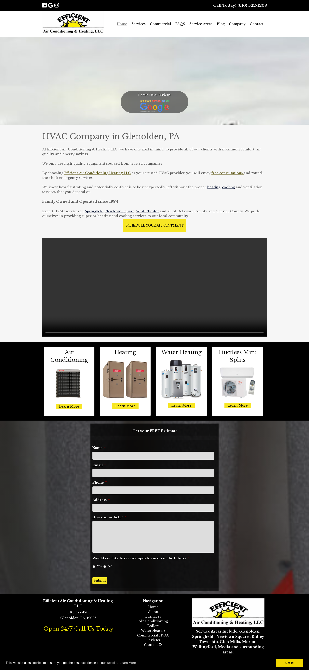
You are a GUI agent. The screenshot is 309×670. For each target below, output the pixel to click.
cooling (228, 187)
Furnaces (153, 616)
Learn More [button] (128, 662)
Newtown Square (119, 211)
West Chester (147, 211)
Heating (125, 352)
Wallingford (204, 647)
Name (99, 448)
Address (101, 500)
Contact (256, 24)
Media (224, 647)
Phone (99, 482)
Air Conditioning (153, 621)
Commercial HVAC (153, 635)
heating (213, 187)
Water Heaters (153, 631)
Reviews (153, 640)
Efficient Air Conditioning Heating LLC (97, 173)
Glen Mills (230, 642)
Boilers (153, 626)
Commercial (160, 24)
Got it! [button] (289, 662)
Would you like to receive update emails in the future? (141, 558)
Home (122, 24)
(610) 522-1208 (252, 5)
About (153, 612)
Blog (221, 24)
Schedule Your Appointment (155, 225)
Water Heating (181, 352)
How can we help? (109, 517)
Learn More (69, 406)
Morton (249, 642)
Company (237, 24)
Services (138, 24)
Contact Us (153, 645)
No (110, 566)
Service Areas (200, 24)
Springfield (94, 211)
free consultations (227, 173)
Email (99, 465)
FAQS (180, 24)
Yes (99, 566)
